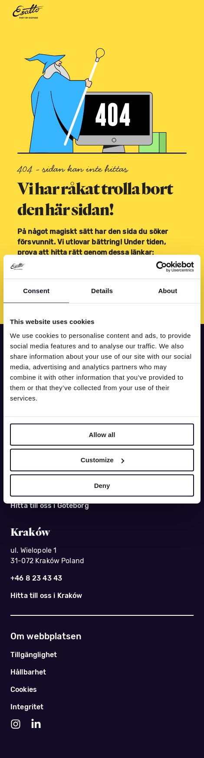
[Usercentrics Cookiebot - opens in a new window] (156, 266)
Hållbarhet (28, 672)
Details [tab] (102, 290)
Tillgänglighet (33, 655)
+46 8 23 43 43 (36, 578)
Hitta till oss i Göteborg (49, 505)
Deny (102, 485)
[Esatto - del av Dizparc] (27, 12)
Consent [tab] (36, 290)
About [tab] (167, 290)
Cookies (23, 689)
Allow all (102, 434)
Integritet (27, 707)
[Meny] (185, 12)
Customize (102, 460)
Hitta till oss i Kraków (46, 595)
